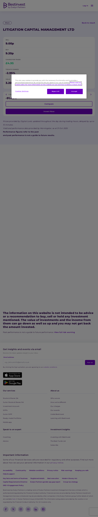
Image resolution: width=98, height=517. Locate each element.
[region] (49, 86)
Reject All (55, 91)
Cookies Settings (21, 91)
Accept (74, 91)
